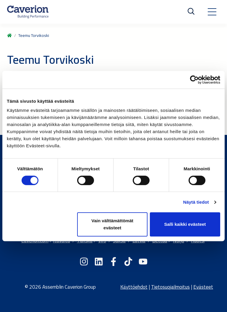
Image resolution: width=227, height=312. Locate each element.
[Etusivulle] (27, 11)
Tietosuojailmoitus (170, 287)
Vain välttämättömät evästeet (112, 224)
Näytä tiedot (196, 202)
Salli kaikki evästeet (185, 224)
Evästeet (203, 287)
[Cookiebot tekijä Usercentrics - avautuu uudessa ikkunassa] (194, 79)
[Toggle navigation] (212, 12)
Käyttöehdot (133, 287)
